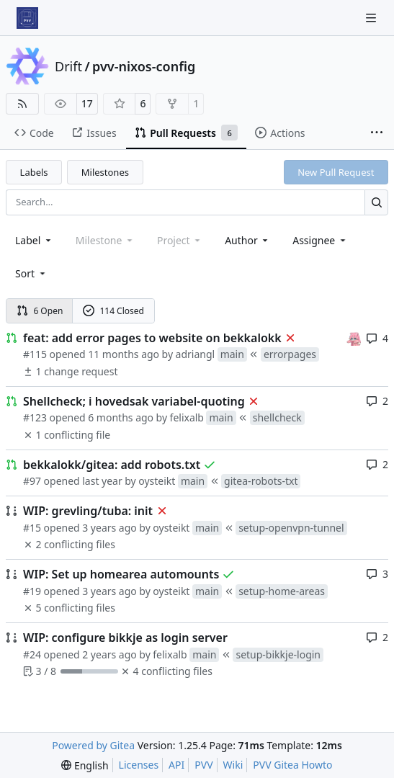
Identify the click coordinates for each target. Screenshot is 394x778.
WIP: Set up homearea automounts (121, 574)
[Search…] (376, 202)
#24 (32, 654)
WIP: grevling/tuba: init (88, 511)
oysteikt (156, 481)
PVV (203, 765)
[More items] (376, 133)
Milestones (105, 172)
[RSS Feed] (22, 104)
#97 (32, 481)
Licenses (139, 765)
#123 (35, 417)
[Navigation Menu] (372, 18)
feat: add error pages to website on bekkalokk (152, 338)
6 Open (40, 311)
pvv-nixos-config (143, 66)
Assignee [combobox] (320, 240)
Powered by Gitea (93, 745)
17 (87, 103)
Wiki (233, 765)
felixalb (187, 417)
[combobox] (34, 240)
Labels (34, 172)
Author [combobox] (247, 240)
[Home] (27, 18)
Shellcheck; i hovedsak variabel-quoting (134, 401)
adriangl (195, 354)
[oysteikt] (353, 337)
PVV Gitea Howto (292, 765)
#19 (32, 591)
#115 (35, 354)
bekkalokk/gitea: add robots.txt (111, 464)
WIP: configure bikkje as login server (125, 637)
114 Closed (113, 311)
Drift (68, 66)
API (176, 765)
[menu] (31, 273)
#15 (32, 528)
